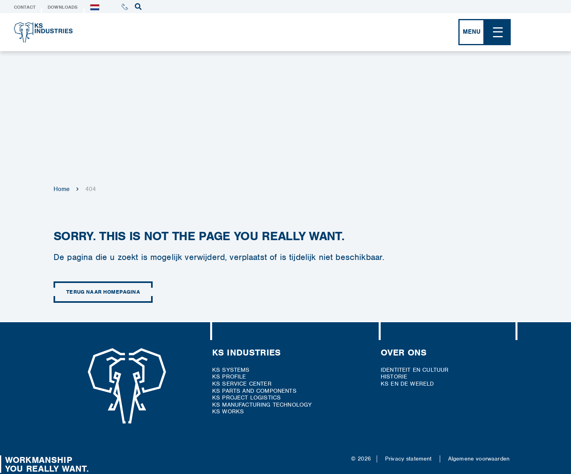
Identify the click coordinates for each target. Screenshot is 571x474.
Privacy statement (408, 458)
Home (62, 189)
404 (90, 189)
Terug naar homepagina (103, 292)
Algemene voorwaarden (479, 458)
